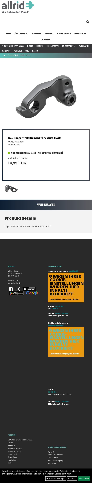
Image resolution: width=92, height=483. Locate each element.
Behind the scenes (55, 455)
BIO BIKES (39, 46)
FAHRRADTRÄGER (53, 46)
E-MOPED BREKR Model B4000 (13, 46)
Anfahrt (46, 39)
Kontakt (51, 452)
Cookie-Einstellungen (55, 478)
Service (49, 33)
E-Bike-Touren (64, 33)
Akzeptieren (84, 478)
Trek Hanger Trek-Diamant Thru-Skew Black (34, 138)
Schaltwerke (25, 55)
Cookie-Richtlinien (63, 473)
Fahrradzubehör (68, 46)
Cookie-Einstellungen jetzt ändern (64, 299)
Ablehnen (72, 478)
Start (8, 33)
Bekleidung (6, 51)
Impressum (52, 463)
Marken (35, 51)
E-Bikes (30, 46)
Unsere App (80, 33)
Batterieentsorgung (55, 460)
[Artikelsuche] (87, 22)
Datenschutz (53, 458)
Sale (27, 51)
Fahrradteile (84, 46)
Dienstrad (36, 33)
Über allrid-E (21, 33)
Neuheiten (18, 51)
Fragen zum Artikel (46, 204)
